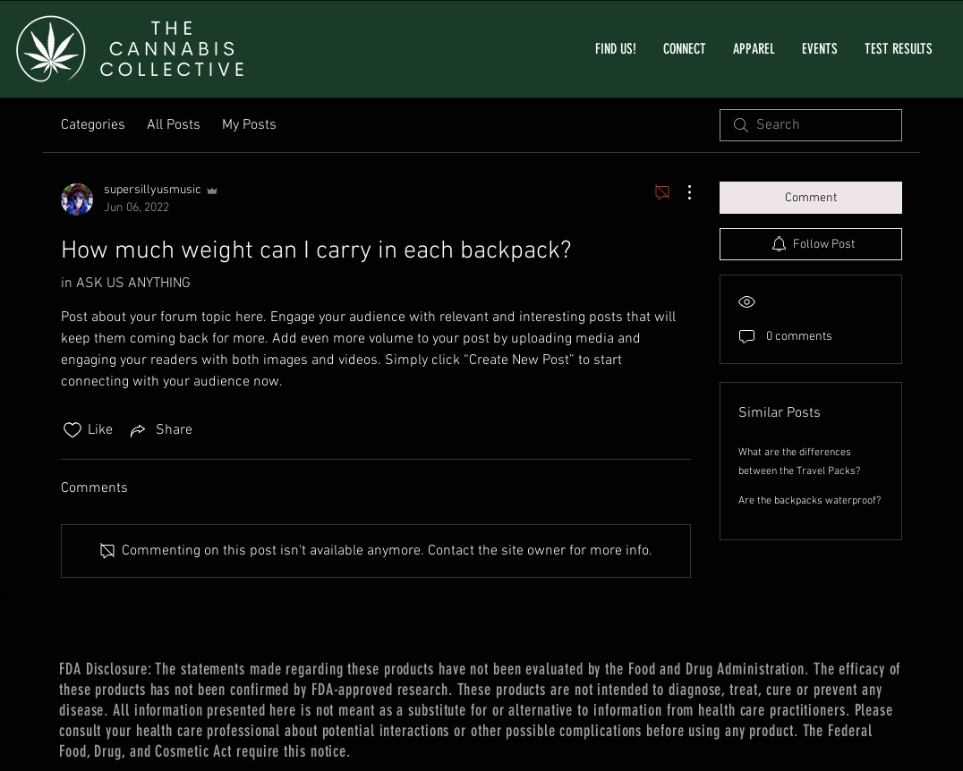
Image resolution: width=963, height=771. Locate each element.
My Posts (249, 125)
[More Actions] (680, 192)
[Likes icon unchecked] (72, 430)
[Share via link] (159, 430)
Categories (93, 125)
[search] (811, 125)
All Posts (173, 125)
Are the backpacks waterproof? (809, 501)
